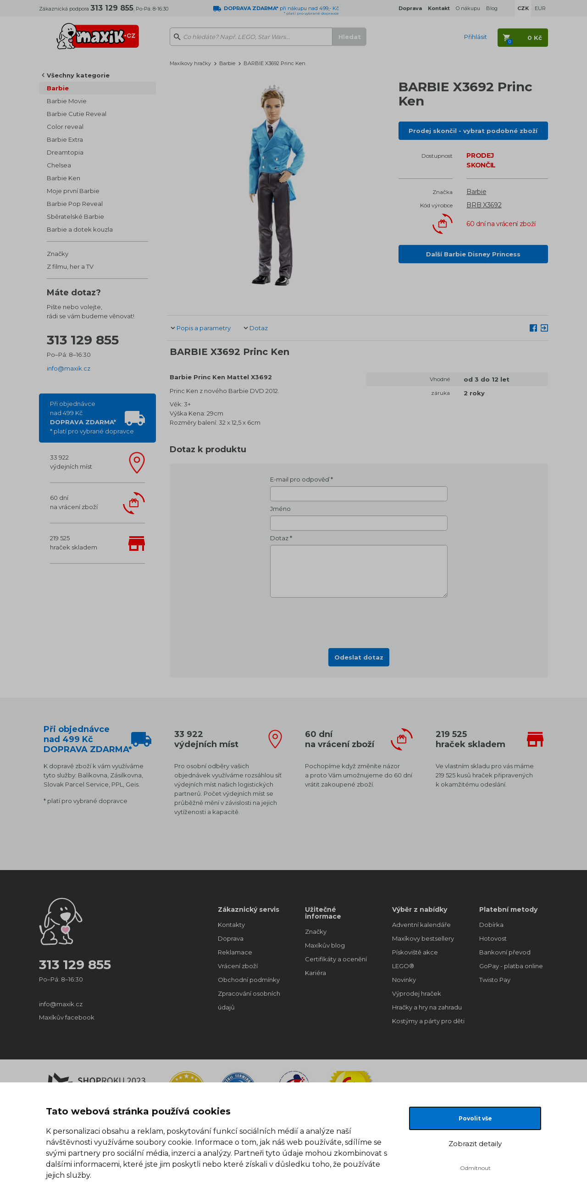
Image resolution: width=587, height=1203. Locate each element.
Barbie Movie (67, 101)
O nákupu (468, 8)
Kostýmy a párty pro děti (426, 1021)
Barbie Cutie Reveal (76, 113)
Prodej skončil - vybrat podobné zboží (473, 130)
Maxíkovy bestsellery (423, 938)
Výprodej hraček (416, 993)
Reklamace (235, 952)
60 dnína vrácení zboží (74, 502)
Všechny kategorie (78, 75)
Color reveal (65, 126)
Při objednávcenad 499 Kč (92, 417)
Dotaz (258, 328)
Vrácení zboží (238, 966)
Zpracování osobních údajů (249, 1000)
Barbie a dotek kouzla (80, 229)
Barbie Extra (65, 139)
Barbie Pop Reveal (75, 203)
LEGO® (403, 966)
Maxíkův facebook (66, 1017)
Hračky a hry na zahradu (426, 1007)
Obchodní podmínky (249, 979)
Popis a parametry (204, 328)
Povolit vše (475, 1118)
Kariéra (315, 972)
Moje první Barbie (73, 190)
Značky (57, 253)
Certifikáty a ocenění (336, 959)
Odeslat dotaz (358, 657)
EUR (540, 8)
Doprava (231, 938)
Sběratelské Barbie (75, 216)
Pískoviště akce (415, 952)
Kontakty (231, 924)
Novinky (404, 979)
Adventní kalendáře (421, 924)
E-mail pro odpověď (299, 479)
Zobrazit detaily (475, 1143)
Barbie (58, 88)
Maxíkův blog (325, 945)
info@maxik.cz (68, 368)
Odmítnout (475, 1167)
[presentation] (359, 620)
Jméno (280, 508)
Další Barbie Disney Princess (473, 254)
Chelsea (59, 165)
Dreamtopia (65, 152)
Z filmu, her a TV (70, 266)
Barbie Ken (63, 178)
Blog (492, 8)
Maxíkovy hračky (190, 63)
